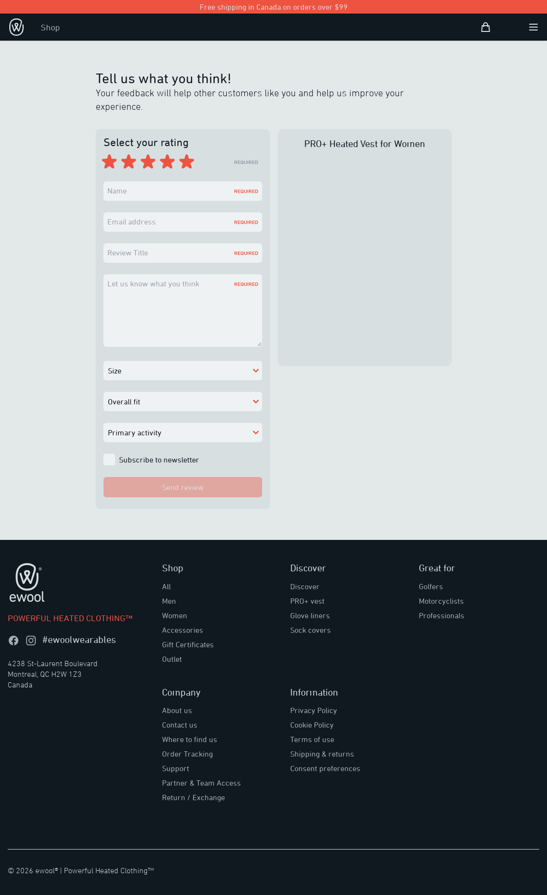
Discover (305, 586)
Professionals (441, 615)
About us (177, 710)
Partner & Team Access (201, 782)
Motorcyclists (441, 601)
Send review (183, 487)
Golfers (431, 586)
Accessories (182, 630)
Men (169, 601)
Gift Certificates (188, 644)
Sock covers (310, 630)
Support (175, 768)
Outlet (172, 659)
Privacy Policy (313, 710)
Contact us (179, 724)
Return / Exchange (193, 797)
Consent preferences (325, 768)
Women (174, 615)
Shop (50, 27)
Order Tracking (187, 753)
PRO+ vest (307, 601)
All (166, 586)
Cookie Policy (312, 724)
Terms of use (312, 739)
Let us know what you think (153, 283)
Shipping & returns (322, 753)
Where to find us (189, 739)
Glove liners (310, 615)
